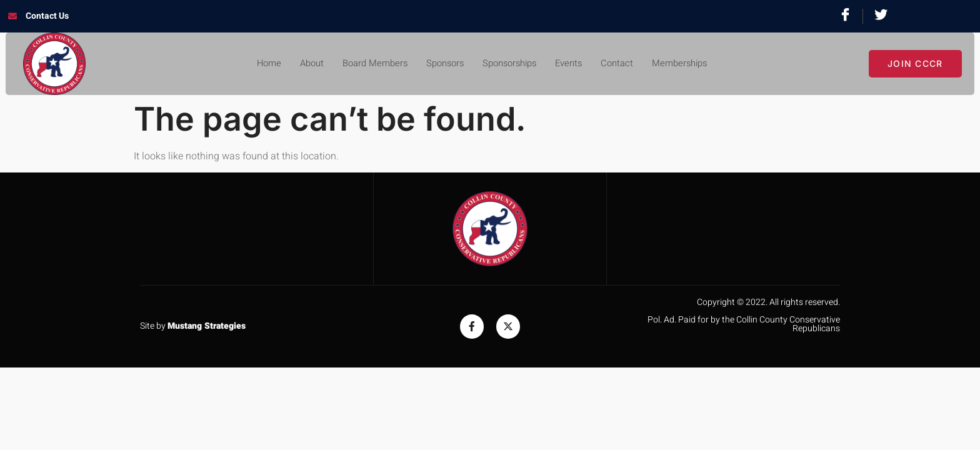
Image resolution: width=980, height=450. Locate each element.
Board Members (367, 63)
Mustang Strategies (207, 325)
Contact (625, 63)
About (301, 63)
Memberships (691, 63)
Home (255, 63)
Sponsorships (511, 63)
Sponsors (441, 63)
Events (574, 63)
